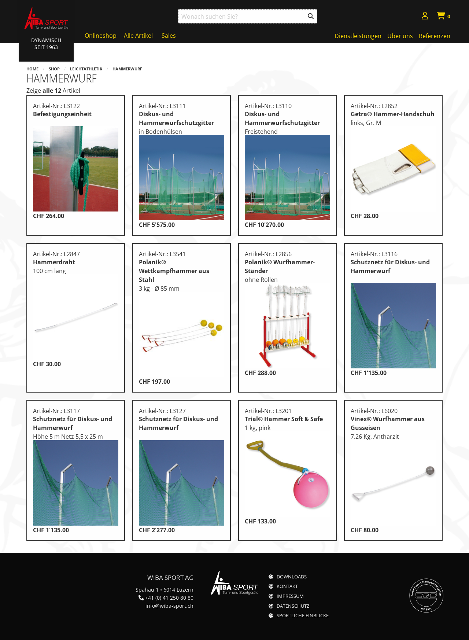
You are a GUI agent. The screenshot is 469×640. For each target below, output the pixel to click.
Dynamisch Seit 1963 (46, 44)
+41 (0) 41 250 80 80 (169, 597)
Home (32, 68)
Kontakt (287, 586)
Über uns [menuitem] (400, 36)
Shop (54, 68)
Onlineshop (101, 36)
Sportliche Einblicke (303, 615)
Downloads (292, 576)
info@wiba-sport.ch (169, 605)
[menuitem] (425, 17)
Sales (169, 36)
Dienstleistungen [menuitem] (358, 36)
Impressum (290, 596)
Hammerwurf (127, 68)
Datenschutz (293, 606)
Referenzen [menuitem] (434, 36)
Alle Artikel (138, 36)
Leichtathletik (86, 68)
